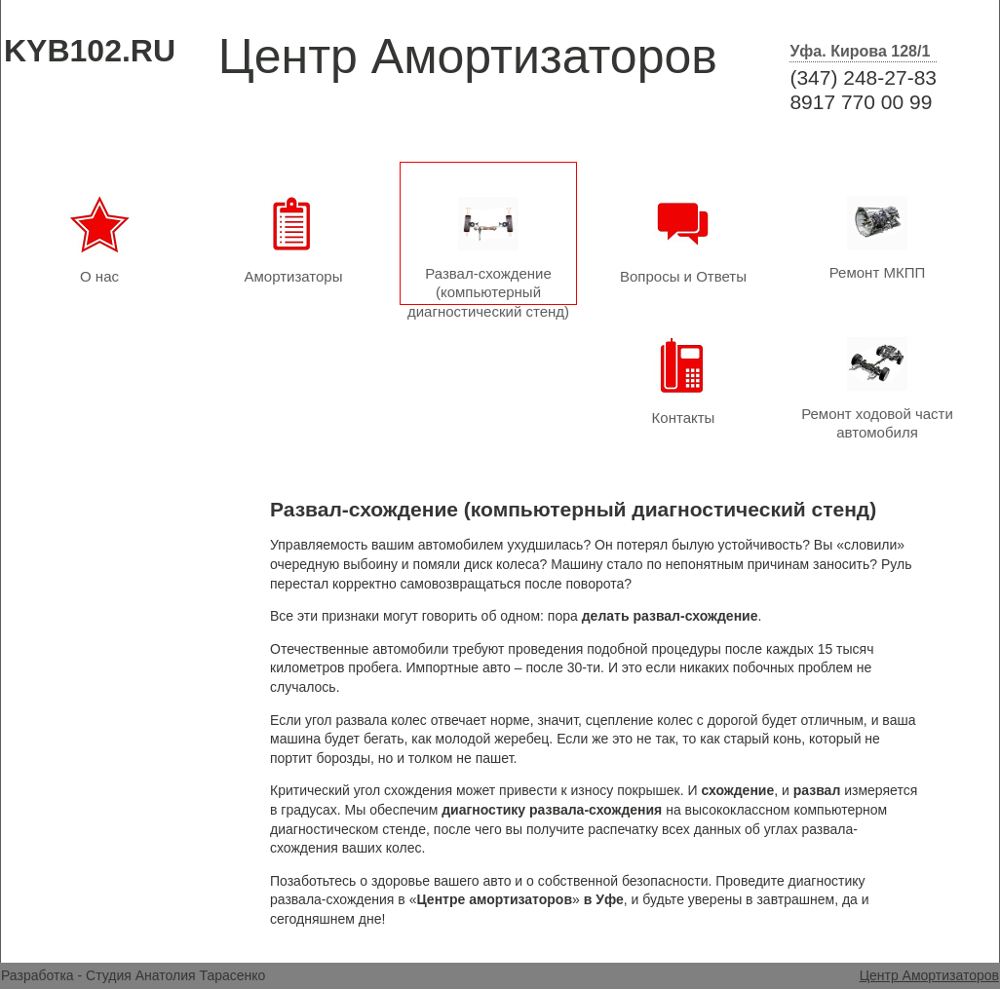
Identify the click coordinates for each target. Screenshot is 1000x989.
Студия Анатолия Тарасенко (175, 975)
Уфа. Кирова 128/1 (859, 51)
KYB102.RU (89, 50)
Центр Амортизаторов (929, 975)
